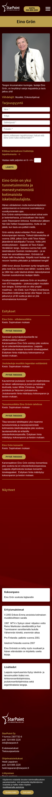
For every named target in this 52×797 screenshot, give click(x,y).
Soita (32, 9)
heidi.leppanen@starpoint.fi (15, 768)
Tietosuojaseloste (10, 751)
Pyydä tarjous (14, 331)
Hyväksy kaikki (10, 792)
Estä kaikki (27, 792)
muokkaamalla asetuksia (13, 787)
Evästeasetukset (10, 748)
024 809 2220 (14, 740)
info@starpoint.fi (10, 743)
